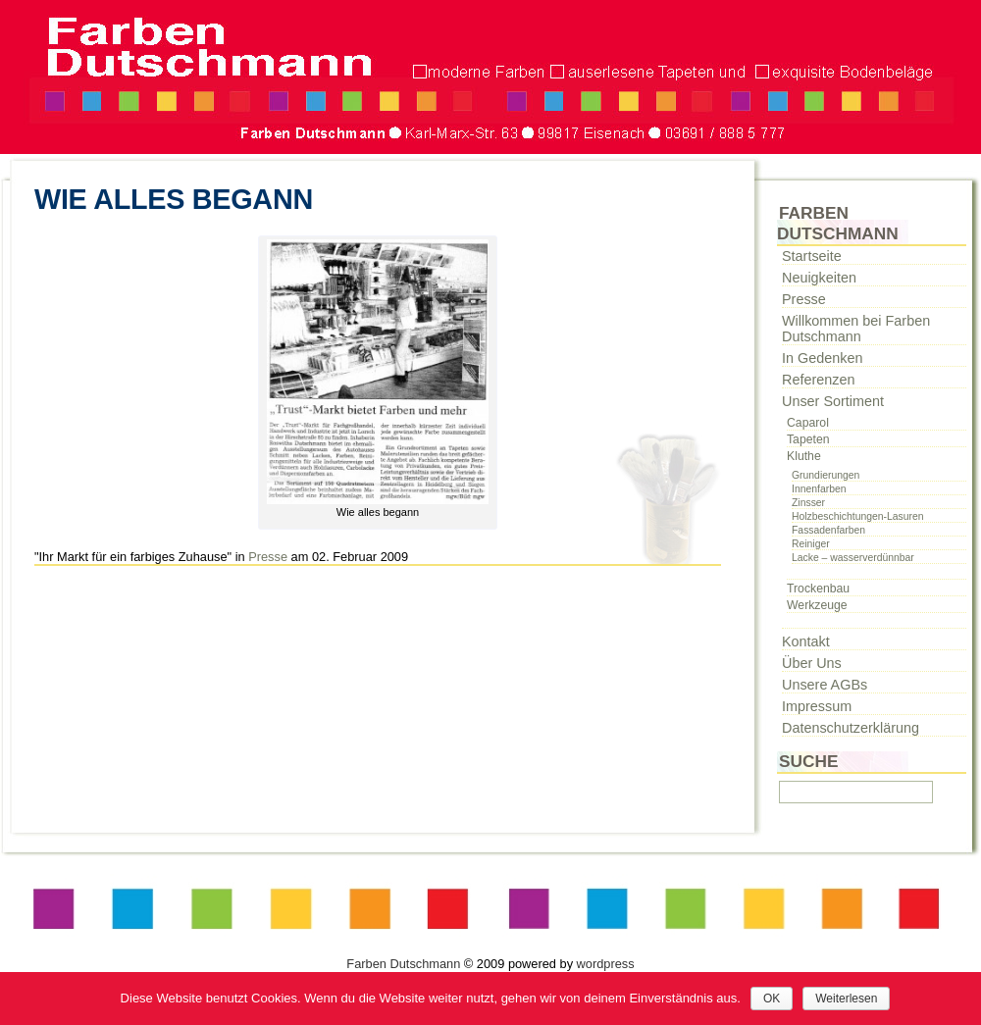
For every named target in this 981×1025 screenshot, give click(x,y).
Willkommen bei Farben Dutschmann (856, 328)
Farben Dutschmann (403, 963)
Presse (267, 556)
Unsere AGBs (824, 684)
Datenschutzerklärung (850, 728)
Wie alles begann (173, 199)
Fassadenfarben (828, 530)
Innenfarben (819, 489)
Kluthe (804, 456)
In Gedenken (822, 358)
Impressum (817, 706)
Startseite (812, 256)
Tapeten (808, 439)
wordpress (606, 963)
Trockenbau (818, 588)
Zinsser (808, 502)
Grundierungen (825, 475)
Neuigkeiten (819, 277)
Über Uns (812, 663)
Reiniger (811, 543)
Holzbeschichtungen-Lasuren (858, 516)
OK (771, 998)
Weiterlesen (846, 998)
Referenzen (818, 379)
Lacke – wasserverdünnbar (853, 557)
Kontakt (806, 641)
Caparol (808, 423)
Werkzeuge (817, 605)
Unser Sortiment (833, 401)
